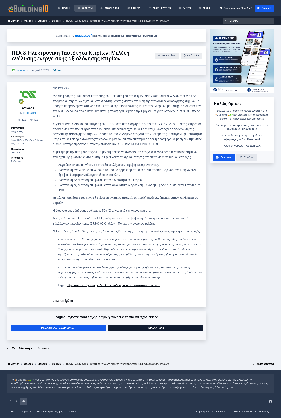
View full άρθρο (63, 301)
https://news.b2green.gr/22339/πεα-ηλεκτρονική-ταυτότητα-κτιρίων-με (113, 285)
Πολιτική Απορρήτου (21, 411)
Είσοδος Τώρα (155, 328)
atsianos (28, 108)
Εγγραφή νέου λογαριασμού (58, 328)
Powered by (251, 411)
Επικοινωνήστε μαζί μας (50, 411)
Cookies (72, 411)
